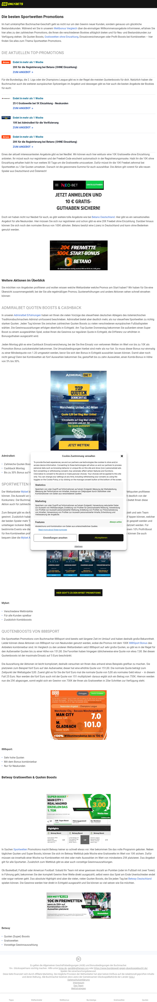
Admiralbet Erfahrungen (27, 315)
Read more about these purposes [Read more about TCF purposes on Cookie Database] (52, 530)
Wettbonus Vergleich (65, 28)
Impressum (78, 982)
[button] (121, 456)
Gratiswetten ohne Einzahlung (61, 36)
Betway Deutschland (140, 878)
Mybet (24, 491)
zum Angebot (22, 72)
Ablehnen (78, 546)
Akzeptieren (101, 537)
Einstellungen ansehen (55, 537)
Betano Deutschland (103, 217)
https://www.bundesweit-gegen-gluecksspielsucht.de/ (121, 968)
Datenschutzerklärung (79, 980)
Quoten (145, 1000)
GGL (132, 977)
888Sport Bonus (138, 643)
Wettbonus (64, 1000)
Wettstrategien (78, 988)
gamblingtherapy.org (78, 968)
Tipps (11, 1000)
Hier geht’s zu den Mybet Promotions (78, 592)
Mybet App (27, 537)
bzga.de (63, 968)
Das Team (78, 985)
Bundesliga (91, 1000)
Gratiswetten (119, 1000)
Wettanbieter (36, 1000)
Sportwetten (20, 849)
